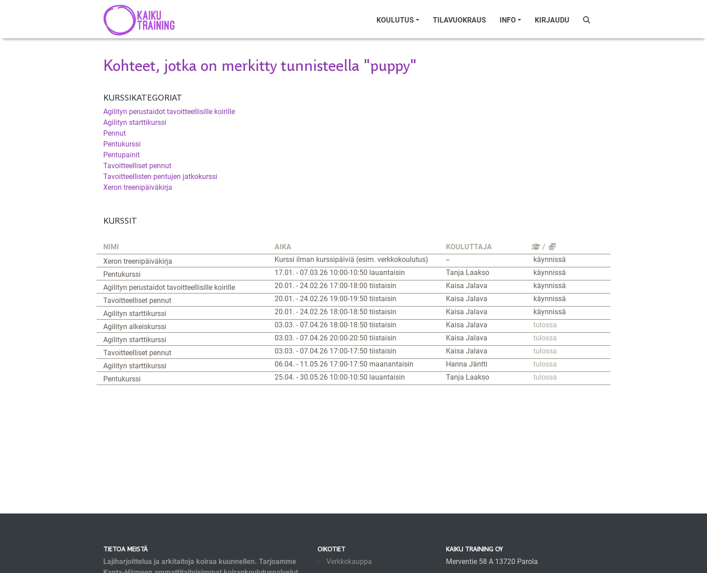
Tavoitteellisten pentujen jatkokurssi (160, 176)
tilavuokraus (459, 20)
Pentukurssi (122, 144)
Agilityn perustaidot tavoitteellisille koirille (169, 111)
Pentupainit (121, 155)
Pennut (114, 133)
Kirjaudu (552, 20)
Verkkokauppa (349, 561)
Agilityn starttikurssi (134, 122)
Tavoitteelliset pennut (137, 165)
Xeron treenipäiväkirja (137, 187)
